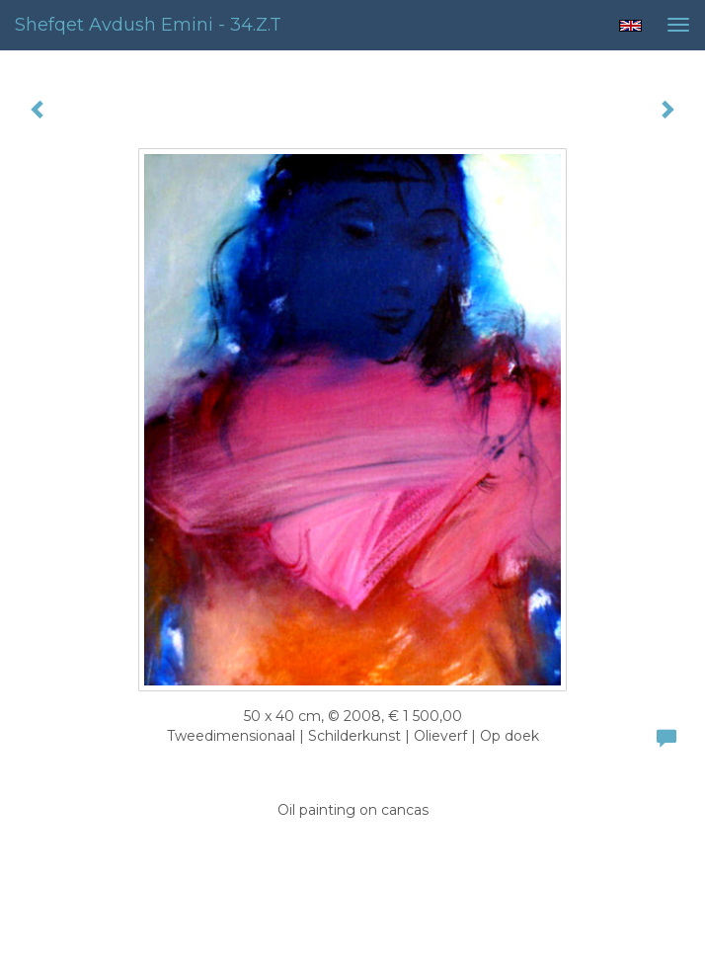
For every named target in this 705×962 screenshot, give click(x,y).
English (630, 26)
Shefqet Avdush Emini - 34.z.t (148, 25)
